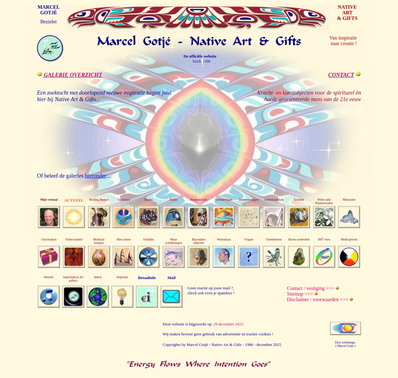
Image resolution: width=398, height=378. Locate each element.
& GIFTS (347, 18)
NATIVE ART (347, 9)
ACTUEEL (74, 200)
